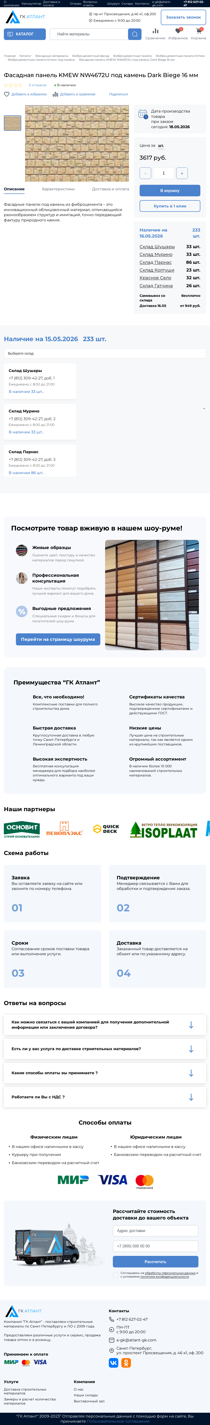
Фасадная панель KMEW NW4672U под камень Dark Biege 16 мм (127, 59)
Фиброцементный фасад (90, 56)
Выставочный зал (89, 1401)
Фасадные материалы (51, 56)
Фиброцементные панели (132, 56)
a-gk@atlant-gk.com (161, 3)
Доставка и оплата (51, 3)
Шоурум (113, 3)
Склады (127, 3)
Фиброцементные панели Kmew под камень (41, 59)
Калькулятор (31, 3)
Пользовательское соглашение (118, 1421)
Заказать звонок (183, 17)
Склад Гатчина (156, 285)
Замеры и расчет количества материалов (30, 1401)
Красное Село (155, 277)
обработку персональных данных (170, 1273)
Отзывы (75, 3)
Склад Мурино (156, 254)
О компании (11, 3)
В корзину (169, 191)
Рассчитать (155, 1262)
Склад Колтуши (157, 270)
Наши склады (86, 1395)
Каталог (26, 56)
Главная (10, 56)
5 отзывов (38, 85)
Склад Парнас (156, 262)
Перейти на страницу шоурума (58, 639)
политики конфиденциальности (164, 1276)
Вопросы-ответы (90, 3)
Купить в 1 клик (170, 206)
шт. (161, 146)
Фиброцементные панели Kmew (180, 56)
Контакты (142, 3)
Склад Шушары (157, 246)
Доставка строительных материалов (25, 1391)
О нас (79, 1389)
